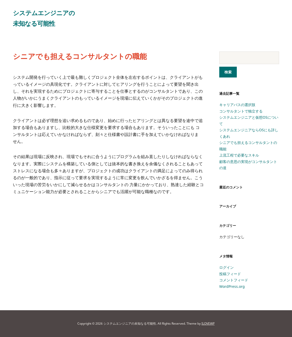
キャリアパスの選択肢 (237, 104)
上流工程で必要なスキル (239, 155)
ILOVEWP (208, 323)
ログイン (226, 267)
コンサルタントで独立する (241, 111)
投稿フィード (230, 273)
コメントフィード (233, 280)
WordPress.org (232, 286)
